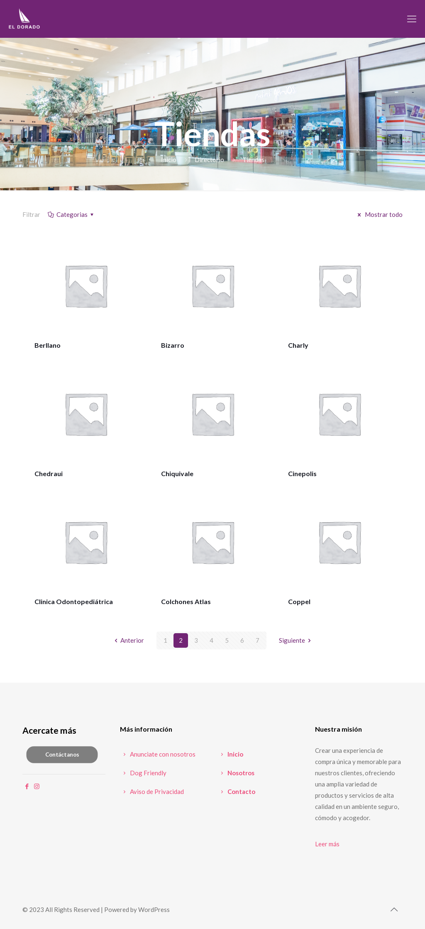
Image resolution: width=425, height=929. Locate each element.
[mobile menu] (412, 19)
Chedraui (48, 473)
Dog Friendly (143, 773)
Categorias (71, 214)
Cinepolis (302, 473)
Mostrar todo (379, 214)
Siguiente (296, 640)
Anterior (128, 640)
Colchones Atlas (186, 601)
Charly (298, 345)
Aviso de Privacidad (152, 791)
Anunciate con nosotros (157, 754)
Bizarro (172, 345)
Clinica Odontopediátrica (73, 601)
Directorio (209, 159)
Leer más (327, 844)
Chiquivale (177, 473)
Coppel (299, 601)
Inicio (168, 159)
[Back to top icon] (394, 909)
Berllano (47, 345)
